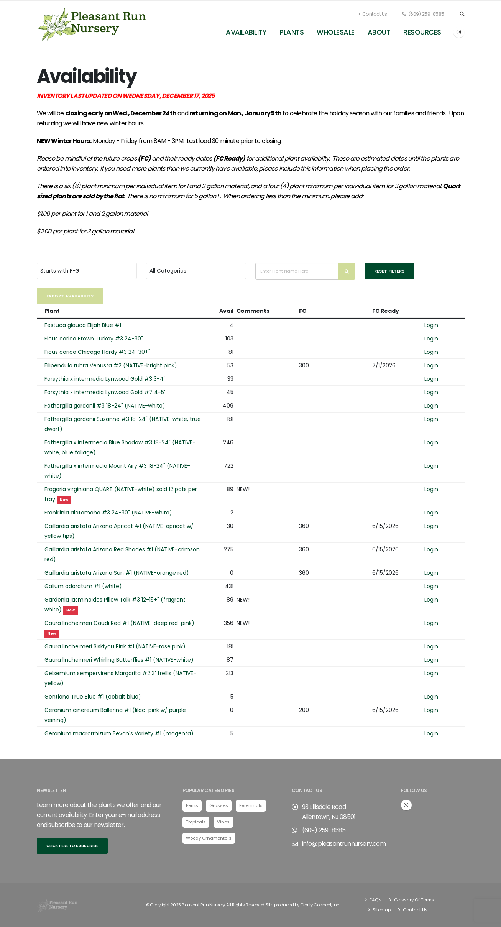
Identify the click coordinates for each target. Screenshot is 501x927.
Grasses (218, 805)
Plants (291, 32)
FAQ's (375, 900)
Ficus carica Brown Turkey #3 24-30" (93, 338)
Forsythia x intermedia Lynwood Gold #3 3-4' (104, 379)
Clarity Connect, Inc (319, 905)
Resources (422, 32)
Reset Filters (389, 271)
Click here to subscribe (72, 846)
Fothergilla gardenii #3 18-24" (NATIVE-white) (104, 405)
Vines (223, 822)
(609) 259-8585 (423, 14)
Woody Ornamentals (209, 838)
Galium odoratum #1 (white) (83, 586)
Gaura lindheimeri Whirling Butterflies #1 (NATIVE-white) (119, 660)
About (379, 32)
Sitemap (381, 910)
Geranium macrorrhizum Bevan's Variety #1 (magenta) (119, 733)
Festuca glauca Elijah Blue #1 (82, 325)
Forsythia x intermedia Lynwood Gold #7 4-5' (104, 392)
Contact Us (372, 14)
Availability (246, 32)
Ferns (192, 805)
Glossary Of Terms (413, 900)
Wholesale (336, 32)
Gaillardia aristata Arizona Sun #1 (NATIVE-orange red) (116, 573)
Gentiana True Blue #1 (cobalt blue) (92, 696)
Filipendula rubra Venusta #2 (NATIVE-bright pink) (110, 365)
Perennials (251, 805)
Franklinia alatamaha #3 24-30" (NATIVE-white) (108, 512)
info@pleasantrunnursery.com (344, 843)
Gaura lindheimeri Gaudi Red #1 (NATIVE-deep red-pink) (119, 623)
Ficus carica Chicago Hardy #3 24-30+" (97, 352)
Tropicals (196, 822)
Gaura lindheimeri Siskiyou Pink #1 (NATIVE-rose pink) (115, 646)
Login (431, 325)
